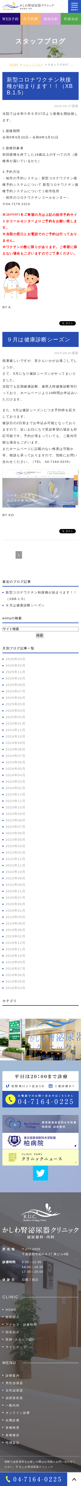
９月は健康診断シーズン (39, 339)
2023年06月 (15, 833)
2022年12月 (15, 859)
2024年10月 (15, 736)
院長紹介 (12, 1332)
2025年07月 (15, 691)
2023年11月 (15, 801)
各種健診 (12, 1435)
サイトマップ (16, 1347)
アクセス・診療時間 (21, 1324)
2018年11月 (15, 949)
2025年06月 (15, 697)
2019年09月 (15, 917)
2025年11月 (15, 672)
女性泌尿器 (14, 1390)
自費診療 (12, 1420)
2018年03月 (15, 988)
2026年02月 (15, 665)
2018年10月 (15, 955)
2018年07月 (15, 968)
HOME (11, 1309)
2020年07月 (15, 897)
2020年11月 (15, 891)
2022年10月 (15, 872)
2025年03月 (15, 710)
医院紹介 (12, 1317)
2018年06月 (15, 975)
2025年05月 (15, 704)
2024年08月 (15, 749)
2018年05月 (15, 981)
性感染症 (12, 1442)
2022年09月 (15, 878)
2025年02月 (15, 717)
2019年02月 (15, 936)
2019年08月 (15, 923)
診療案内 (12, 1375)
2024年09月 (15, 743)
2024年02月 (15, 788)
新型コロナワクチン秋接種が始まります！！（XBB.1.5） (40, 86)
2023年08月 (15, 820)
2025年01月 (15, 723)
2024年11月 (15, 730)
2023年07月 (15, 826)
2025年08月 (15, 685)
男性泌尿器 (14, 1383)
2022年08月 (15, 884)
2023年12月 (15, 794)
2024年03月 (15, 781)
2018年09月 (15, 962)
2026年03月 (15, 659)
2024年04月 (15, 775)
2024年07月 (15, 756)
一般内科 (12, 1405)
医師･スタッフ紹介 (20, 1339)
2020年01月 (15, 910)
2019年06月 (15, 930)
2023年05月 (15, 839)
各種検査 (12, 1427)
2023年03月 (15, 846)
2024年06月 (15, 762)
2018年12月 (15, 943)
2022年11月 (15, 865)
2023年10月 (15, 807)
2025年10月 (15, 678)
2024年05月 (15, 768)
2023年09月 (15, 814)
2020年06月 (15, 904)
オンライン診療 (18, 1412)
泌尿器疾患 (14, 1398)
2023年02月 (15, 852)
